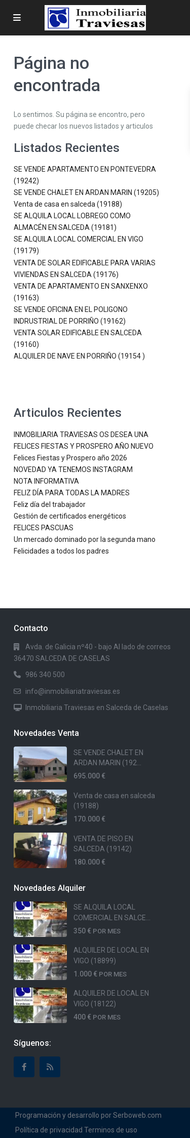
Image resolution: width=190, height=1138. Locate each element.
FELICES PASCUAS (43, 528)
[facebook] (24, 1066)
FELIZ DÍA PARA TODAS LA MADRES (72, 493)
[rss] (50, 1066)
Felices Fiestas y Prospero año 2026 (70, 458)
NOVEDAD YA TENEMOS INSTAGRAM (73, 469)
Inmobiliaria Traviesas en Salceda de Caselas (96, 707)
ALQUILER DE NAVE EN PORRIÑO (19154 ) (79, 356)
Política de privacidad (49, 1130)
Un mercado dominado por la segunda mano (85, 539)
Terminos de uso (110, 1130)
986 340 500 (45, 675)
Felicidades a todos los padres (61, 551)
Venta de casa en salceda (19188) (68, 204)
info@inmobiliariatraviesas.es (72, 691)
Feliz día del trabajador (50, 504)
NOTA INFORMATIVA (46, 481)
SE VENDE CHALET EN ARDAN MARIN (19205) (86, 192)
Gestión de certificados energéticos (70, 516)
